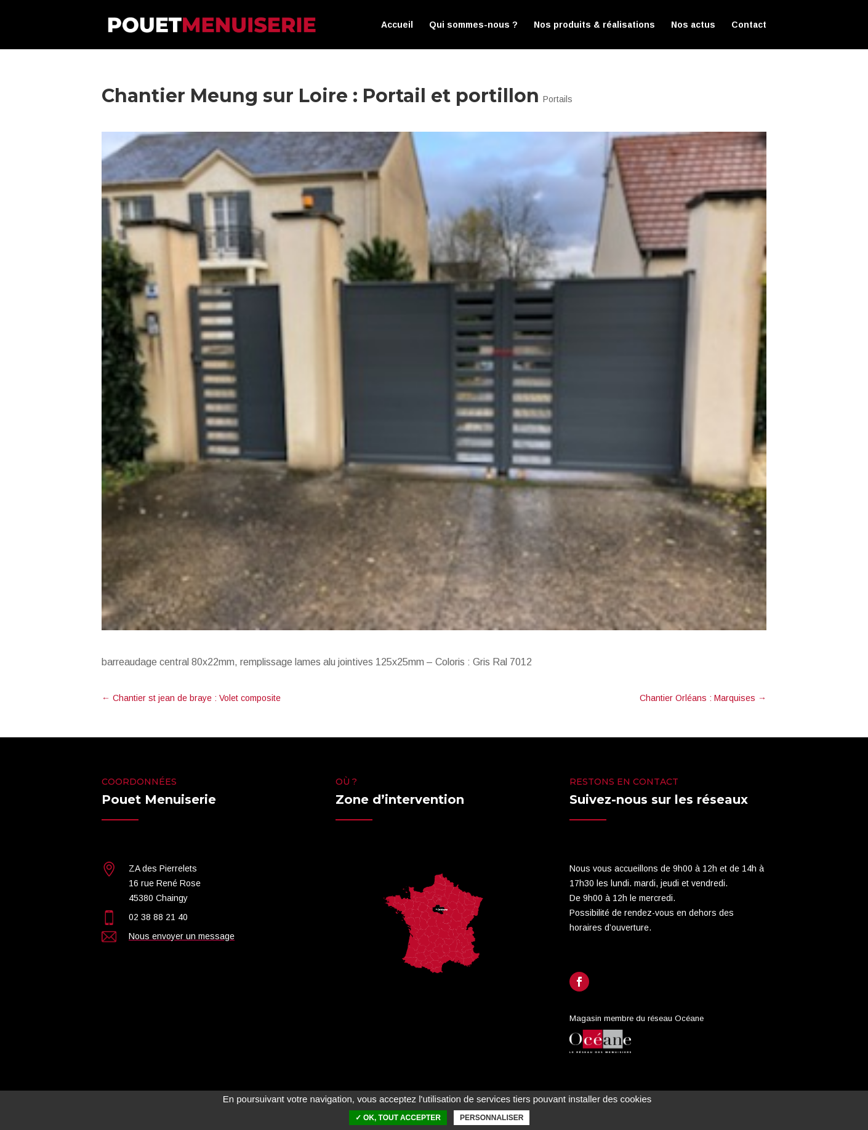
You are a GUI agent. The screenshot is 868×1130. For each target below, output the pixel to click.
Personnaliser (491, 1117)
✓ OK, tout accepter (398, 1117)
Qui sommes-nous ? (473, 25)
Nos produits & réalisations (594, 25)
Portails (558, 99)
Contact (748, 25)
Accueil (397, 25)
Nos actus (693, 25)
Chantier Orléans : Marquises (703, 698)
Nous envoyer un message (182, 936)
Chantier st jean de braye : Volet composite (191, 698)
